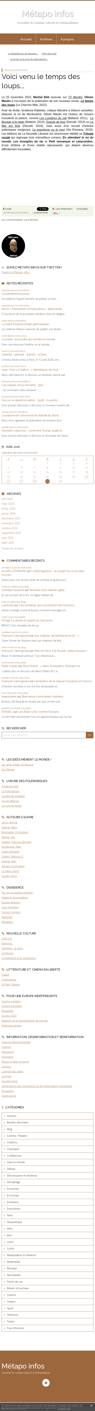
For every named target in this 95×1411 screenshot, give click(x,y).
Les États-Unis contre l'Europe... (39, 711)
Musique (12, 1268)
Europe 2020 (9, 1015)
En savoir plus (63, 1408)
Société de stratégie (13, 796)
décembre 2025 (11, 518)
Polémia (6, 1047)
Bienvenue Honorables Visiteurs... (43, 696)
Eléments (7, 943)
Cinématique (9, 979)
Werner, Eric (8, 837)
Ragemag (7, 917)
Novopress (8, 1052)
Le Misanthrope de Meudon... (23, 53)
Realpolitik (7, 1011)
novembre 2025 (11, 523)
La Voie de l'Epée (12, 805)
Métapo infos (47, 13)
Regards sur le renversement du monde (25, 1020)
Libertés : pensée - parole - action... (25, 354)
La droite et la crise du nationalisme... (29, 59)
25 (86, 476)
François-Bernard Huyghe (16, 1042)
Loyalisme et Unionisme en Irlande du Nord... (31, 415)
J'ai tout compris (11, 912)
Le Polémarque (10, 791)
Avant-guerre (9, 1096)
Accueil (26, 39)
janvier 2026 (8, 513)
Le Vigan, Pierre (10, 871)
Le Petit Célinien (11, 984)
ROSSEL (7, 711)
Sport (10, 1308)
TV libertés (75, 97)
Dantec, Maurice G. (12, 856)
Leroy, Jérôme (9, 822)
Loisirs (10, 1248)
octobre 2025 (9, 528)
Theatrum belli (10, 786)
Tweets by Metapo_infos (16, 272)
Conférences (14, 1155)
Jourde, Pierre (9, 876)
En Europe (13, 1195)
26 (8, 481)
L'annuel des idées (12, 1071)
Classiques (13, 1149)
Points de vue (15, 1281)
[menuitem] (26, 39)
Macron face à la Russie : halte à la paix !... (61, 650)
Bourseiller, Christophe (15, 832)
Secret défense (10, 801)
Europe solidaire (11, 1001)
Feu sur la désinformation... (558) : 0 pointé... (30, 400)
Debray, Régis (9, 827)
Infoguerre (7, 1056)
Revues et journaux (18, 1288)
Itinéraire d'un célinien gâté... (47, 590)
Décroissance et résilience (22, 1175)
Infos (10, 1228)
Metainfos (7, 922)
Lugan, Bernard (10, 851)
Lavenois (7, 605)
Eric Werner (8, 769)
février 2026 (8, 508)
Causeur (6, 1066)
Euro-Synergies (10, 907)
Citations (12, 1142)
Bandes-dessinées (17, 1122)
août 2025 (7, 537)
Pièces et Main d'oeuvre (15, 1061)
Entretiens (9, 213)
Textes (11, 1321)
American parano (12, 1025)
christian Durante (13, 590)
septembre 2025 (11, 533)
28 (34, 481)
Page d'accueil (49, 53)
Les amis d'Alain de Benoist (17, 764)
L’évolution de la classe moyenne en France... (63, 681)
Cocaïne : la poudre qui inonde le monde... (29, 339)
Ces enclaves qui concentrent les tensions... (47, 605)
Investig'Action (10, 1081)
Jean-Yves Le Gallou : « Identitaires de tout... (31, 369)
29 (47, 481)
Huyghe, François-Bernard (16, 842)
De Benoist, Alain (11, 846)
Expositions (14, 1208)
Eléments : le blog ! (12, 948)
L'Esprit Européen (12, 1006)
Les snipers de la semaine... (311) (22, 385)
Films (10, 1215)
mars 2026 (8, 503)
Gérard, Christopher (13, 866)
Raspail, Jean (9, 861)
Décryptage (13, 1182)
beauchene (9, 696)
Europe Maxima (11, 902)
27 (21, 481)
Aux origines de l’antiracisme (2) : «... (57, 635)
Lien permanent (62, 209)
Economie (13, 1188)
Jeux (9, 1235)
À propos (67, 39)
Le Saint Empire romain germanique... (26, 324)
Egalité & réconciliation (15, 897)
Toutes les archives (13, 548)
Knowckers (8, 1091)
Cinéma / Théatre (17, 1135)
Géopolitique (14, 1222)
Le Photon (7, 953)
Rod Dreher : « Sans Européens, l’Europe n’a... (52, 666)
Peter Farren (10, 666)
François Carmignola (15, 635)
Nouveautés (14, 1275)
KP (3, 620)
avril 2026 (7, 499)
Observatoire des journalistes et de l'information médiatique (37, 1086)
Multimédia (22, 213)
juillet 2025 (8, 542)
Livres (10, 1242)
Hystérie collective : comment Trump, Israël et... (33, 430)
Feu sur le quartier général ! (17, 892)
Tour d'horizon (15, 1328)
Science (11, 1295)
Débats (11, 1169)
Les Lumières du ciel (53, 118)
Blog (9, 1129)
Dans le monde (16, 1162)
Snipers (11, 1301)
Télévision (12, 1314)
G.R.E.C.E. (7, 938)
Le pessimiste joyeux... (16, 293)
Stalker (6, 974)
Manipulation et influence (21, 1255)
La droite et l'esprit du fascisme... (32, 620)
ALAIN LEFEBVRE (14, 571)
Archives (46, 39)
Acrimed (6, 1076)
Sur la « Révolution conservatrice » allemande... (33, 309)
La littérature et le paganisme (19, 958)
